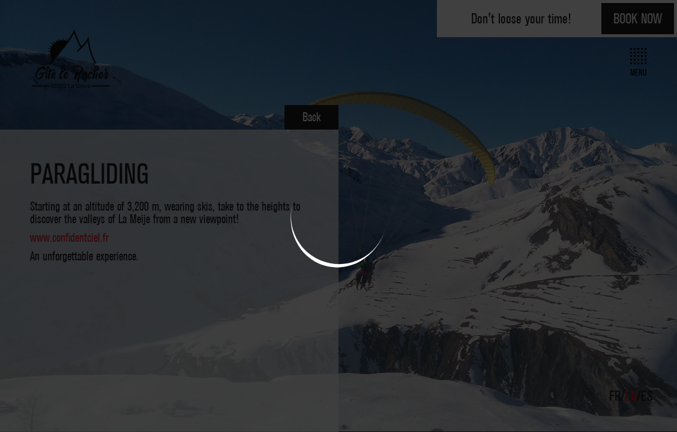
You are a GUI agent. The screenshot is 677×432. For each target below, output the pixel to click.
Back (311, 117)
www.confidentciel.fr (69, 237)
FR (616, 396)
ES (647, 396)
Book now (637, 18)
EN (632, 396)
